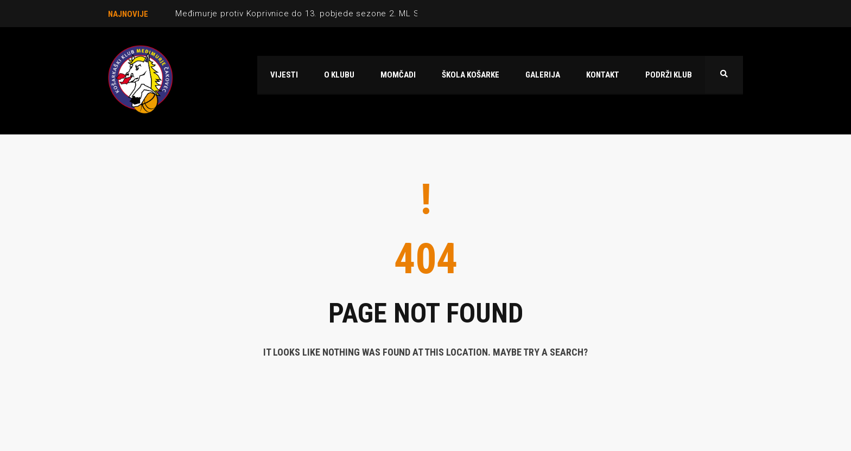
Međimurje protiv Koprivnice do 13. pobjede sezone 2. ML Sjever (307, 13)
